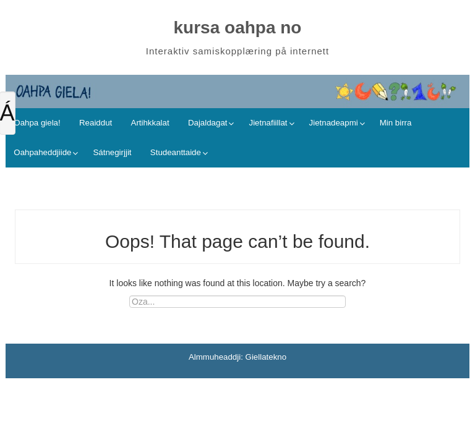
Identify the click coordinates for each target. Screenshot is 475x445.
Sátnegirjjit (112, 152)
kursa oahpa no (238, 27)
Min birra (396, 122)
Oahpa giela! (37, 122)
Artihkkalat (150, 122)
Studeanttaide (175, 152)
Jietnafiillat (268, 122)
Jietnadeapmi (333, 122)
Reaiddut (95, 122)
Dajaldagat (208, 122)
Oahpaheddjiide (42, 152)
